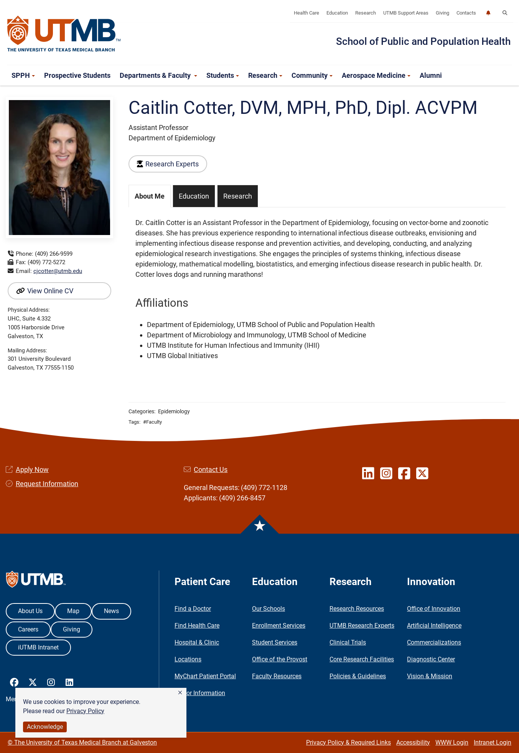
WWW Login (451, 742)
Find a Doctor (193, 608)
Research (365, 13)
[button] (180, 693)
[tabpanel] (317, 289)
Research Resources (357, 608)
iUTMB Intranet (38, 647)
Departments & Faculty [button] (158, 75)
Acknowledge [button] (45, 726)
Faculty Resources (277, 676)
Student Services (274, 642)
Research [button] (265, 75)
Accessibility (413, 742)
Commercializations (434, 642)
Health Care (306, 13)
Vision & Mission (429, 676)
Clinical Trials (348, 642)
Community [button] (312, 75)
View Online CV (44, 291)
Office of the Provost (279, 659)
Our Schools (268, 608)
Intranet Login (492, 742)
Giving (442, 13)
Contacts (466, 13)
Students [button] (222, 75)
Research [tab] (237, 196)
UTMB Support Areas (405, 13)
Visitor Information (200, 693)
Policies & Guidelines (358, 676)
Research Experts (168, 164)
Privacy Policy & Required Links (348, 742)
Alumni (431, 75)
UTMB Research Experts (362, 625)
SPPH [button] (23, 75)
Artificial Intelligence (434, 625)
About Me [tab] (150, 196)
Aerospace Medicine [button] (376, 75)
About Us (30, 611)
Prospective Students (77, 75)
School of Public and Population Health (423, 41)
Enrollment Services (278, 625)
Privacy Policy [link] (85, 711)
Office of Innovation (433, 608)
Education (337, 13)
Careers (28, 629)
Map (73, 611)
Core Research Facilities (362, 659)
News (111, 611)
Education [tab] (194, 196)
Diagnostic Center (431, 659)
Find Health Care (197, 625)
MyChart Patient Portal (205, 676)
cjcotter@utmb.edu (57, 271)
